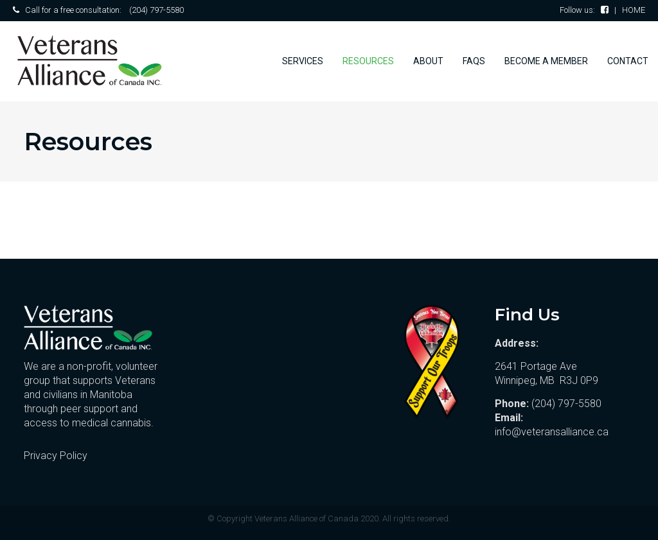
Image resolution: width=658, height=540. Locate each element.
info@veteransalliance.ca (552, 432)
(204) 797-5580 (156, 10)
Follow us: (584, 10)
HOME (633, 10)
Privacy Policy (55, 455)
